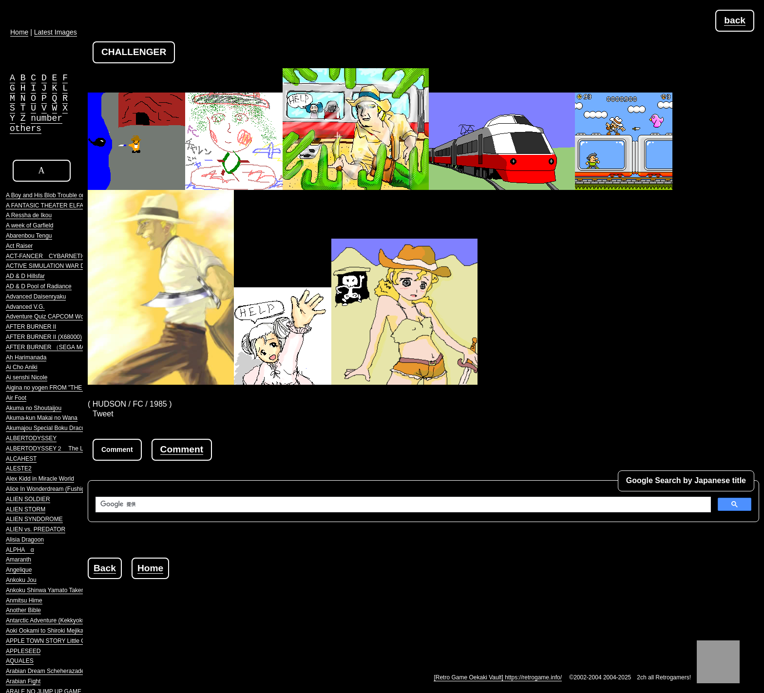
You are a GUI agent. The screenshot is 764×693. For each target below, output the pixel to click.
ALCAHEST (21, 458)
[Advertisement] (265, 601)
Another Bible (23, 610)
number (46, 118)
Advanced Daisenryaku (36, 296)
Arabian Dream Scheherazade (45, 671)
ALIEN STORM (25, 509)
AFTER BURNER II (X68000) (44, 337)
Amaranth (18, 559)
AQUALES (20, 660)
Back (105, 568)
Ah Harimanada (26, 357)
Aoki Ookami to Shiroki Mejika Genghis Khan (64, 630)
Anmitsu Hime (24, 600)
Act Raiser (19, 246)
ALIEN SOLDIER (28, 499)
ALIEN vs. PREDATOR (35, 529)
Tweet (103, 414)
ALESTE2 (19, 468)
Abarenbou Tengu (29, 235)
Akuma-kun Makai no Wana (41, 417)
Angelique (19, 569)
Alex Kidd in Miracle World (40, 478)
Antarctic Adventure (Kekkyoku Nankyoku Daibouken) (75, 620)
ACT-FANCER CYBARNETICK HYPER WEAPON (73, 256)
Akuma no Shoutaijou (33, 408)
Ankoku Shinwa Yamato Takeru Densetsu (59, 590)
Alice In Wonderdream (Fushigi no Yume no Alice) (70, 489)
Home (150, 568)
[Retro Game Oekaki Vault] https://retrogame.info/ (498, 677)
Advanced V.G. (25, 306)
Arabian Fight (23, 681)
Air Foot (16, 397)
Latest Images (55, 32)
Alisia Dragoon (25, 539)
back (734, 20)
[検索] (402, 504)
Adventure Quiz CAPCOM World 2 (50, 316)
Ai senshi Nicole (26, 377)
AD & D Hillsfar (25, 276)
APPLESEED (23, 651)
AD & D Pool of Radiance (39, 286)
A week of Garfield (29, 225)
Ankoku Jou (21, 580)
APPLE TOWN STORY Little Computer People (66, 640)
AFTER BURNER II (31, 326)
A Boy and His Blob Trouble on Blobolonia (60, 195)
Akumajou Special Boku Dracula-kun (53, 428)
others (25, 128)
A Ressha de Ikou (29, 215)
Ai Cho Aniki (22, 367)
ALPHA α (20, 549)
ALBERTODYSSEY (31, 438)
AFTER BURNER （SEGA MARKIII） (55, 347)
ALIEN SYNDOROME (34, 519)
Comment (181, 449)
